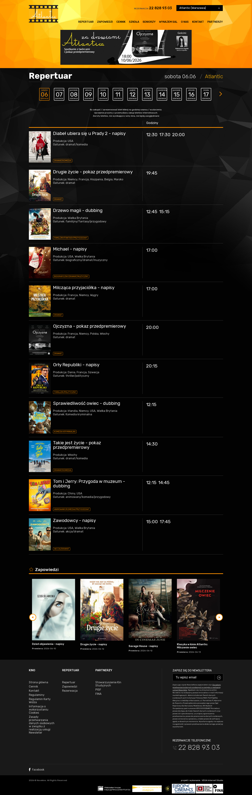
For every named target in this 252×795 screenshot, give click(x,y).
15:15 (164, 211)
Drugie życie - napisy (93, 644)
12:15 (151, 404)
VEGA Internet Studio (212, 780)
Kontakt (198, 21)
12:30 (152, 134)
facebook (36, 769)
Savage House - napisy (143, 646)
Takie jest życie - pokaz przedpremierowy (77, 445)
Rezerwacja (70, 690)
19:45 (151, 173)
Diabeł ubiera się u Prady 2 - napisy (89, 133)
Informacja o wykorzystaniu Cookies (38, 709)
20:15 (152, 366)
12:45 (151, 211)
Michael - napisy (70, 249)
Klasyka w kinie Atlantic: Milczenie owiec (192, 646)
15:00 (152, 521)
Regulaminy (36, 695)
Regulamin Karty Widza (40, 701)
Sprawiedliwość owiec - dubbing (86, 403)
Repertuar (86, 21)
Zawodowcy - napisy (74, 520)
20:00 (178, 134)
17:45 (165, 521)
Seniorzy (149, 21)
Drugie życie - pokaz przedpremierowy (93, 172)
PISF (98, 689)
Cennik (120, 21)
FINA (98, 693)
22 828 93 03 (160, 8)
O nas (185, 21)
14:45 (164, 482)
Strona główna (38, 682)
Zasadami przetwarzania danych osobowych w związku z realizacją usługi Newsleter (197, 687)
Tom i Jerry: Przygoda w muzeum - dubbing (89, 484)
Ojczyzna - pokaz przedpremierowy (89, 326)
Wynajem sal (168, 21)
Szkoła (134, 21)
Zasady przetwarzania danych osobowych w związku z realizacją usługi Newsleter (41, 724)
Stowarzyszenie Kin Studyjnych (108, 684)
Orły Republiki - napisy (76, 364)
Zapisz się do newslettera (192, 670)
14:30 (152, 444)
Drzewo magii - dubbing (78, 210)
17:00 (152, 250)
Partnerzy (215, 21)
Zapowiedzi (105, 21)
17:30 (164, 134)
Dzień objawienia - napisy (48, 644)
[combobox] (199, 8)
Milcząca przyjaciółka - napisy (83, 287)
